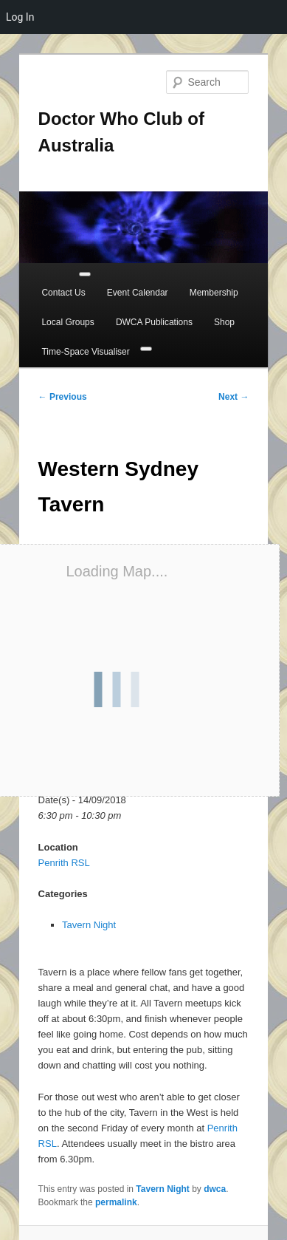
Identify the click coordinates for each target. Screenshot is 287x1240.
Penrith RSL (64, 862)
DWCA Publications (154, 322)
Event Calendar (137, 292)
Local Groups (67, 322)
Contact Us (63, 292)
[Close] (146, 349)
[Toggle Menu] (85, 274)
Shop (224, 322)
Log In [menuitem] (20, 17)
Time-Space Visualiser (85, 352)
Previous (62, 397)
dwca (215, 1189)
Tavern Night (89, 924)
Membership (214, 292)
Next (233, 397)
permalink (116, 1202)
